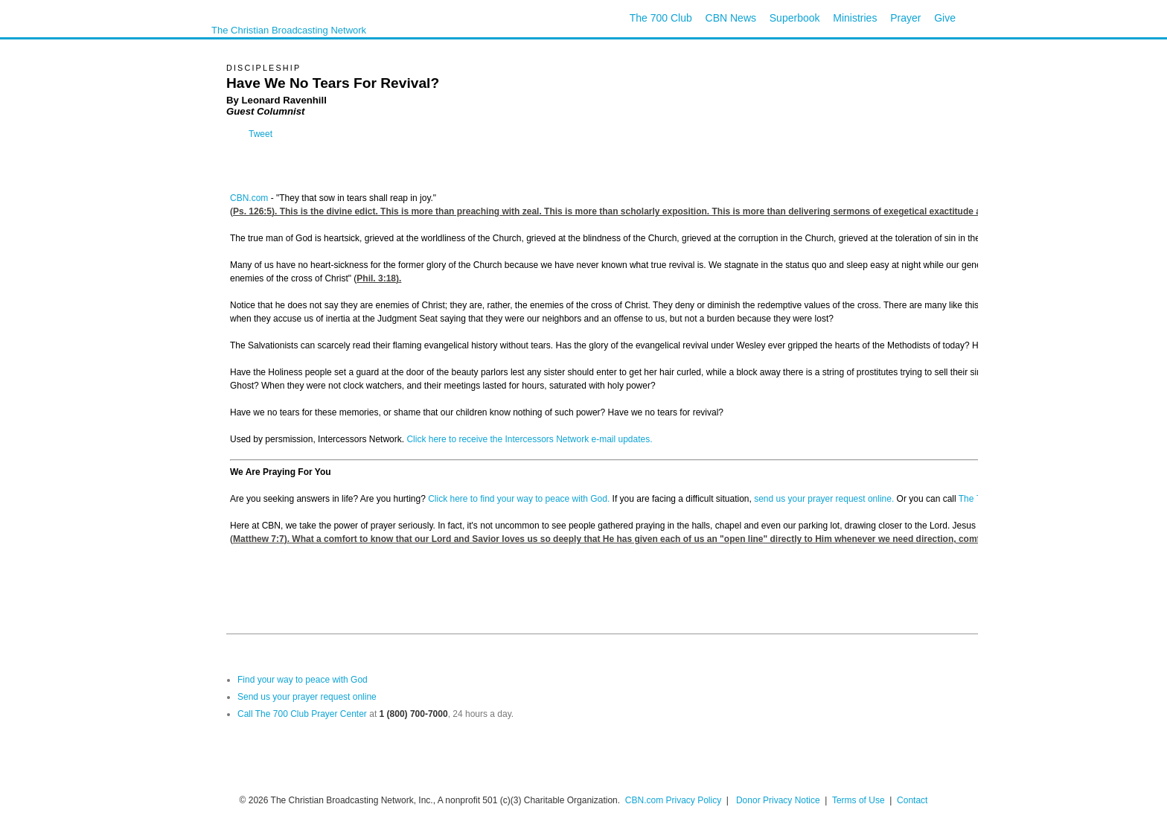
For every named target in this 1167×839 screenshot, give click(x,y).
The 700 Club (661, 18)
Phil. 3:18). (379, 278)
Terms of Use (859, 800)
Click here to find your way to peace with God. (519, 499)
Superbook (795, 18)
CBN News (731, 18)
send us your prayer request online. (824, 499)
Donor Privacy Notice (778, 800)
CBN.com (249, 198)
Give (945, 18)
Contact (912, 800)
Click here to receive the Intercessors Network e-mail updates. (529, 439)
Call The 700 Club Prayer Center (302, 714)
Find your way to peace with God (302, 679)
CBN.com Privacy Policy (673, 800)
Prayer (905, 18)
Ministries (855, 18)
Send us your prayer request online (307, 697)
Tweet (260, 134)
